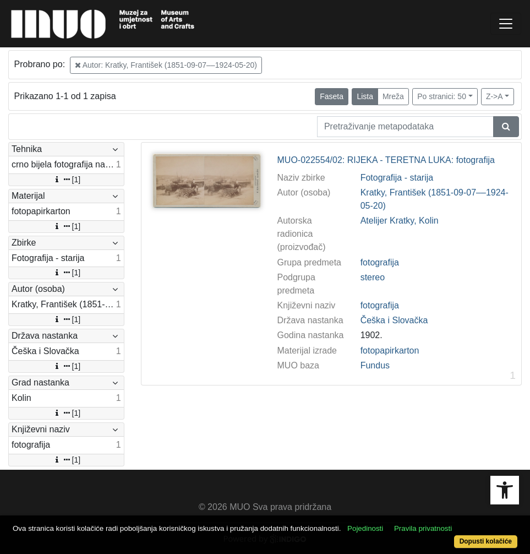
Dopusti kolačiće (486, 541)
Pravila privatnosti (423, 528)
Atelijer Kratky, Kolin (399, 220)
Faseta (331, 96)
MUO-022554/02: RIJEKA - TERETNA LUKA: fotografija (386, 160)
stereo (372, 277)
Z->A (494, 96)
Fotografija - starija (397, 177)
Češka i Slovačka (394, 320)
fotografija (379, 262)
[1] (66, 179)
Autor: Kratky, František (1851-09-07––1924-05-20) (166, 65)
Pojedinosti (365, 528)
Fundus (375, 365)
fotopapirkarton (389, 350)
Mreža (393, 96)
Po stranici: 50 (441, 96)
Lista (365, 96)
